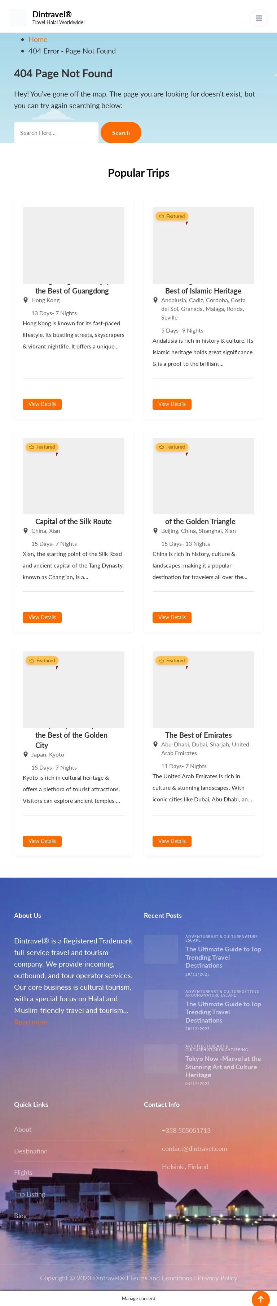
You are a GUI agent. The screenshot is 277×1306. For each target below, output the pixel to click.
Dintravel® (52, 14)
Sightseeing (234, 1050)
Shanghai (210, 530)
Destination (31, 1151)
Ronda (235, 308)
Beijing (169, 530)
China (38, 530)
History (212, 1050)
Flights (23, 1172)
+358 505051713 (186, 1130)
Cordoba (217, 299)
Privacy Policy (217, 1278)
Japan (38, 754)
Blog (20, 1216)
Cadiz (196, 299)
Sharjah (219, 744)
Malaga (215, 308)
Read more (31, 1021)
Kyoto (56, 754)
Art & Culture (226, 936)
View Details (42, 404)
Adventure (198, 936)
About (22, 1129)
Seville (169, 317)
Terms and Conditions (161, 1278)
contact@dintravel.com (194, 1148)
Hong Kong (45, 299)
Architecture (201, 1046)
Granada (192, 308)
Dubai (199, 744)
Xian (54, 530)
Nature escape (219, 995)
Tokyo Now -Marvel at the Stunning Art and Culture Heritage (223, 1066)
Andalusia (173, 299)
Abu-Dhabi (175, 744)
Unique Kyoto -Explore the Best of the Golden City (71, 734)
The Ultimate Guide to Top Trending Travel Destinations (223, 957)
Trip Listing (29, 1194)
